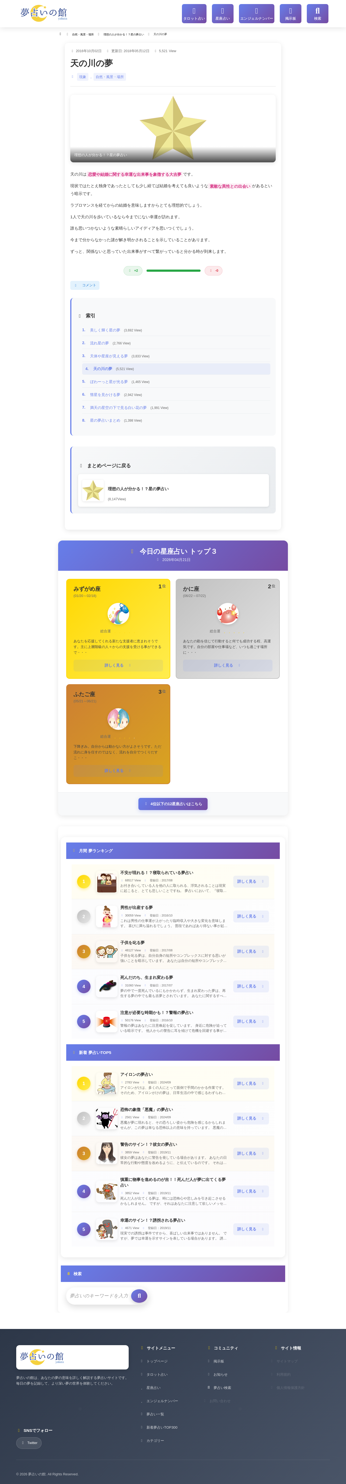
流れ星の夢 (110, 341)
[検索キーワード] (96, 1291)
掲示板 (215, 1364)
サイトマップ (288, 1364)
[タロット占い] (200, 12)
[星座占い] (227, 12)
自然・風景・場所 (110, 75)
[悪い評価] (214, 269)
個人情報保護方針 (291, 1391)
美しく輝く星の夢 (116, 328)
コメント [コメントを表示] (85, 284)
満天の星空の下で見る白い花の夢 (129, 406)
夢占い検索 (219, 1391)
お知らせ (217, 1377)
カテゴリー (151, 1444)
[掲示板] (290, 12)
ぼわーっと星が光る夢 (119, 380)
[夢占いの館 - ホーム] (44, 12)
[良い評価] (132, 269)
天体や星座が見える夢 (119, 354)
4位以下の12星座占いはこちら (173, 800)
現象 (82, 75)
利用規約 (284, 1377)
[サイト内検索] (317, 12)
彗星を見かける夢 (116, 393)
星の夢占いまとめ (116, 419)
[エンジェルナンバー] (259, 12)
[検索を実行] (132, 1291)
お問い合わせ (221, 1404)
